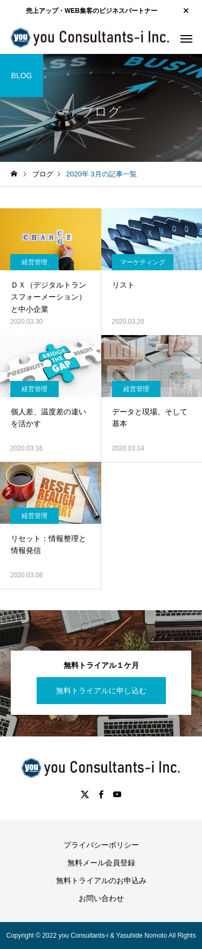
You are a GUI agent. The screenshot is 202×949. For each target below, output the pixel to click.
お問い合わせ (101, 898)
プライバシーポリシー (101, 845)
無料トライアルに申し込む (101, 690)
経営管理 (34, 262)
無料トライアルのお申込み (101, 880)
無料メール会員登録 (101, 862)
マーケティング (142, 262)
